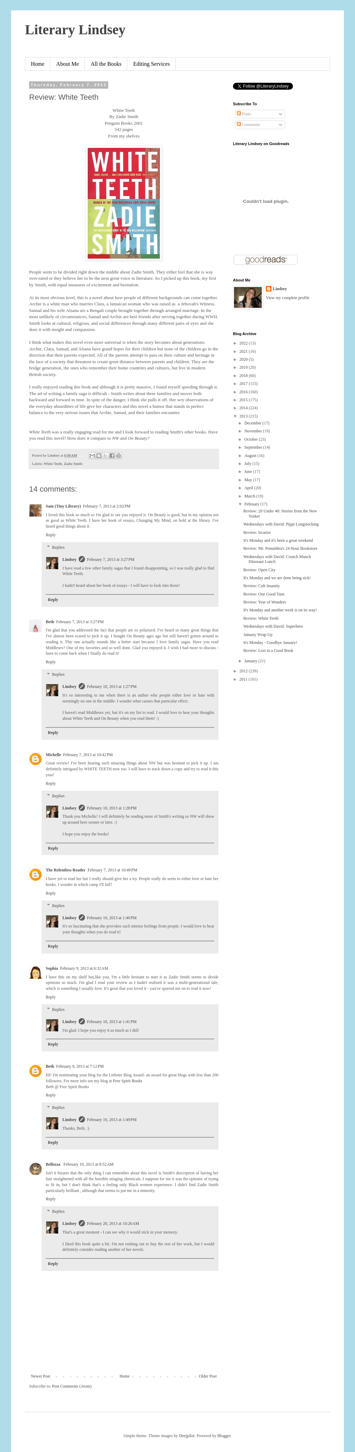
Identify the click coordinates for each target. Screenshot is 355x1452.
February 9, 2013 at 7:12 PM (80, 1066)
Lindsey (69, 559)
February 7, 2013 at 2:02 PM (106, 506)
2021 (244, 351)
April (249, 487)
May (248, 479)
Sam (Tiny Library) (63, 506)
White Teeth (53, 463)
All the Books (105, 64)
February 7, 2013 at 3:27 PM (111, 559)
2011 (244, 679)
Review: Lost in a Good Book (268, 650)
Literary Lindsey (75, 29)
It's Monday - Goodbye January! (270, 642)
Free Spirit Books (127, 1080)
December (253, 423)
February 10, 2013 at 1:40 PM (112, 917)
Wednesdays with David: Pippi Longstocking (281, 524)
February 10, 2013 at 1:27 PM (112, 686)
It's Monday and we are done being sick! (277, 577)
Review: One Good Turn (263, 594)
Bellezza (53, 1164)
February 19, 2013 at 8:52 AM (88, 1164)
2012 (244, 671)
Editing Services (151, 64)
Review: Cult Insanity (261, 585)
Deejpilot (186, 1435)
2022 (244, 343)
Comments (248, 124)
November (253, 431)
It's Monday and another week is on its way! (280, 610)
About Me (67, 64)
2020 (244, 359)
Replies (58, 547)
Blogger (224, 1435)
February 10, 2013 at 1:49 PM (112, 1119)
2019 (244, 367)
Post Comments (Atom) (72, 1386)
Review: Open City (259, 569)
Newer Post (40, 1376)
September (253, 447)
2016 (244, 391)
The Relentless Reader (66, 870)
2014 (244, 407)
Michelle (53, 754)
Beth (50, 621)
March (250, 496)
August (251, 455)
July (248, 463)
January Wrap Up (257, 634)
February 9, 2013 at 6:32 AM (84, 968)
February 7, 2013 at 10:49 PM (112, 870)
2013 (244, 416)
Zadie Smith (73, 463)
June (248, 471)
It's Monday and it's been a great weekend (278, 540)
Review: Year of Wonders (264, 602)
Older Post (208, 1376)
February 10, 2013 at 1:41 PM (112, 1021)
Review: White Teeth (260, 618)
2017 (244, 383)
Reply (51, 534)
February (252, 504)
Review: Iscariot (257, 532)
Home (37, 64)
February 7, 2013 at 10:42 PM (88, 754)
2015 (244, 399)
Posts (244, 113)
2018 (244, 375)
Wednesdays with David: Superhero (273, 626)
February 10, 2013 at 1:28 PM (112, 808)
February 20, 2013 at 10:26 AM (113, 1223)
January (251, 660)
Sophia (52, 968)
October (251, 439)
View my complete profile (288, 297)
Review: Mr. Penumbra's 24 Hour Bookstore (280, 548)
